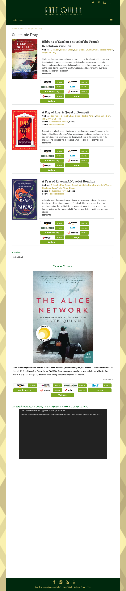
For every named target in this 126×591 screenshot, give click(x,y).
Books (23, 28)
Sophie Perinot (106, 50)
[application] (63, 434)
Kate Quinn (79, 50)
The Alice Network (62, 266)
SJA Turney (106, 185)
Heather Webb (66, 50)
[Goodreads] (110, 4)
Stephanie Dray (35, 28)
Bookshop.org (52, 91)
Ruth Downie (94, 185)
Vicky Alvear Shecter (51, 119)
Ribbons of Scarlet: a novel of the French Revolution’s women (70, 44)
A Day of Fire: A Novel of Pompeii (65, 112)
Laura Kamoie (92, 50)
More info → (47, 74)
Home (15, 28)
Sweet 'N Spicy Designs (71, 587)
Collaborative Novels (58, 122)
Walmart (52, 101)
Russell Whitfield (79, 185)
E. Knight (55, 50)
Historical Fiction (57, 125)
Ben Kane (55, 116)
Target (77, 96)
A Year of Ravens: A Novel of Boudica (68, 181)
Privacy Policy (86, 587)
